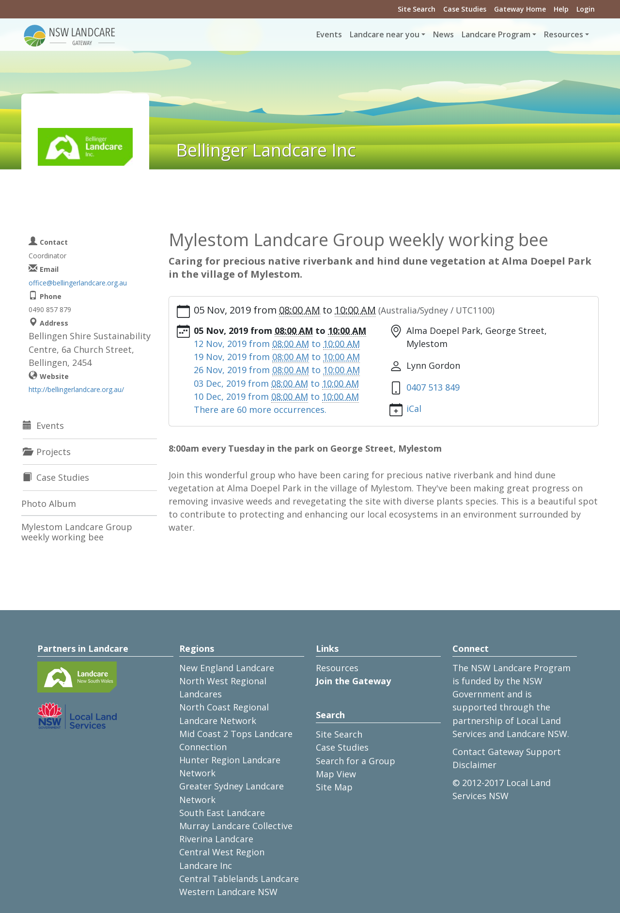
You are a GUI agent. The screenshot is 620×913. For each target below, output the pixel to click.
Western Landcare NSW (228, 891)
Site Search (416, 9)
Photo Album (48, 503)
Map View (336, 774)
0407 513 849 (433, 387)
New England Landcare (226, 668)
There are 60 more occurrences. (260, 409)
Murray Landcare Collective (236, 826)
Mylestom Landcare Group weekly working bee (76, 532)
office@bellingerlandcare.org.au (78, 282)
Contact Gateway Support (506, 751)
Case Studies (464, 9)
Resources (337, 668)
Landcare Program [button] (496, 34)
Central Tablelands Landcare (239, 878)
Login (585, 9)
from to (277, 344)
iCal (413, 408)
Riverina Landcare (216, 839)
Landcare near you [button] (384, 34)
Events (329, 34)
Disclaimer (474, 765)
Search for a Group (355, 761)
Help (561, 9)
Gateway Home (520, 9)
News (443, 34)
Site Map (334, 787)
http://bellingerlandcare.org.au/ (76, 389)
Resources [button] (563, 34)
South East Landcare (222, 813)
